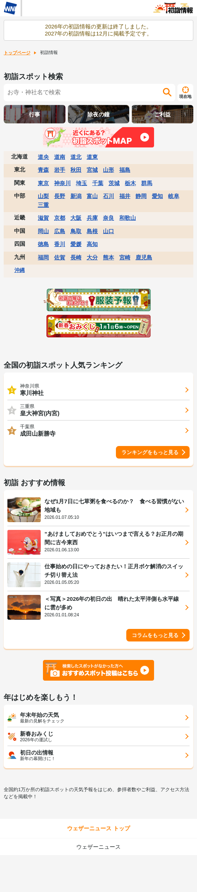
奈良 (108, 218)
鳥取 (75, 231)
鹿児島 (144, 257)
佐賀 (59, 257)
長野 (59, 196)
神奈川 (62, 183)
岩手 (59, 170)
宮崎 (124, 257)
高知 (92, 244)
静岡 (141, 196)
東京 (43, 183)
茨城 (114, 183)
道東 (92, 157)
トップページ (17, 52)
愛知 (157, 196)
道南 (59, 157)
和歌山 (127, 218)
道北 (75, 157)
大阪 (75, 218)
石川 (108, 196)
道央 (43, 157)
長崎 (75, 257)
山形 (108, 170)
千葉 (97, 183)
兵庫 (92, 218)
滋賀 (43, 218)
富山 (92, 196)
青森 (43, 170)
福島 (124, 170)
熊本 (108, 257)
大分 (92, 257)
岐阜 (173, 196)
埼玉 (81, 183)
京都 (59, 218)
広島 (59, 231)
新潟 (75, 196)
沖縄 (19, 270)
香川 (59, 244)
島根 (92, 231)
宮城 (92, 170)
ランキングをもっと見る (149, 452)
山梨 (43, 196)
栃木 (130, 183)
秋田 (75, 170)
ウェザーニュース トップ (98, 828)
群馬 (146, 183)
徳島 (43, 244)
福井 (124, 196)
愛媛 (75, 244)
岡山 (43, 231)
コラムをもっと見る (155, 635)
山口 (108, 231)
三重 (43, 205)
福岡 (43, 257)
